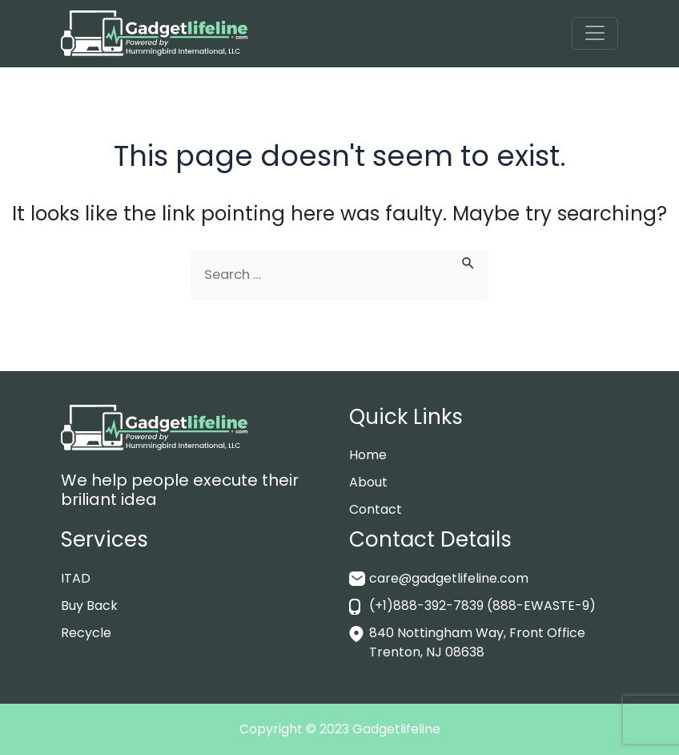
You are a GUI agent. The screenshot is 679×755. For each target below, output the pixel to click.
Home (368, 455)
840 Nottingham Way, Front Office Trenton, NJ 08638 (477, 642)
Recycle (86, 633)
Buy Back (89, 605)
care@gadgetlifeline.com (448, 578)
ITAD (75, 578)
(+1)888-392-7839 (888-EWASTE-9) (482, 605)
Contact (375, 509)
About (368, 482)
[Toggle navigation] (594, 33)
